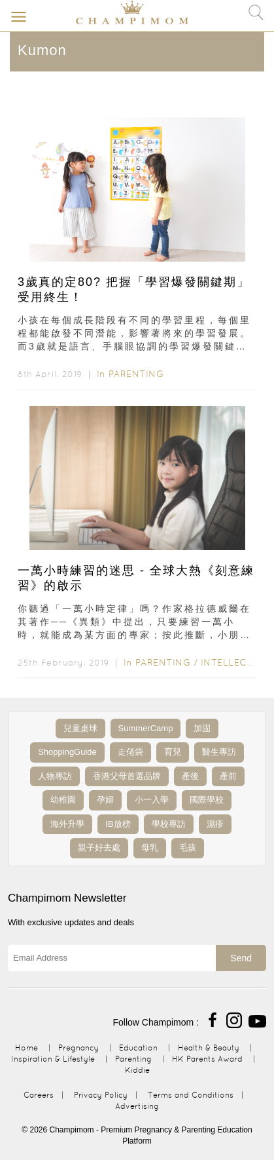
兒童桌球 (80, 728)
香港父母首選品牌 (127, 776)
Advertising (137, 1106)
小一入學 (152, 800)
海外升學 (67, 824)
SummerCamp (145, 728)
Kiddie (137, 1070)
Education (138, 1047)
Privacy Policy (101, 1094)
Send (241, 958)
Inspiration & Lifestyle (53, 1058)
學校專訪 (169, 824)
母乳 (149, 847)
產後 (190, 776)
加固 (202, 728)
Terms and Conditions (190, 1094)
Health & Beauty (208, 1047)
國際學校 (207, 800)
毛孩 (187, 847)
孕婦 (105, 800)
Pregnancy (78, 1047)
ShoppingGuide (67, 752)
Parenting (136, 374)
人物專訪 (55, 776)
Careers (39, 1094)
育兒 (172, 752)
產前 (228, 776)
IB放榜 (117, 824)
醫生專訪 (219, 752)
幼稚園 (63, 800)
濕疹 (215, 824)
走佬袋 (130, 752)
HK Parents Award (207, 1058)
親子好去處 (99, 847)
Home (26, 1047)
